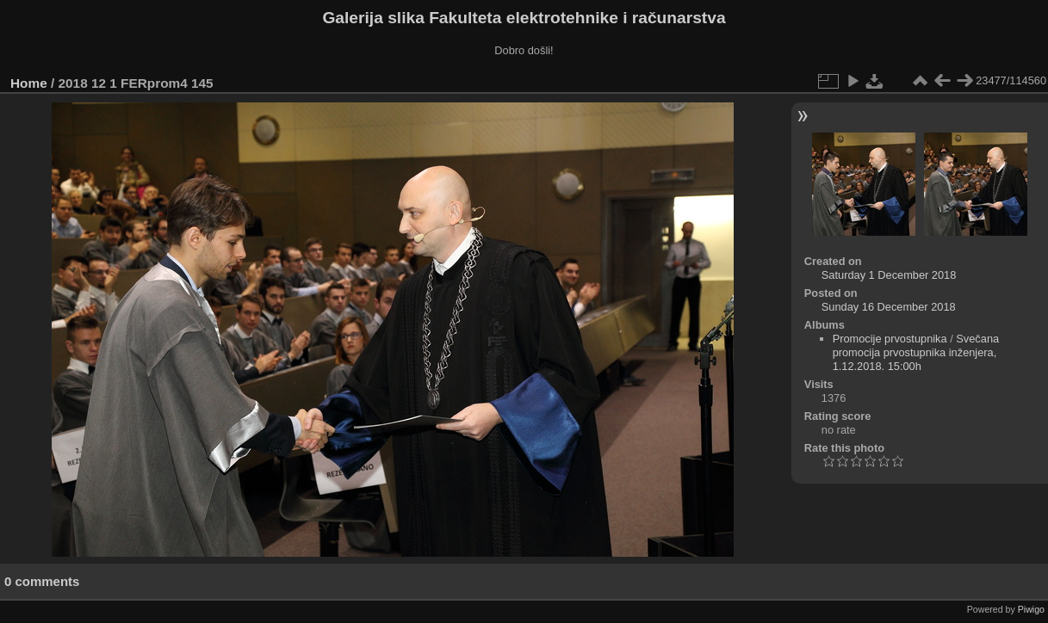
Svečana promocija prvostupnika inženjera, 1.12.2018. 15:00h (916, 352)
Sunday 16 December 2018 (889, 306)
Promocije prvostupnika (890, 338)
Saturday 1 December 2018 (889, 274)
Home (28, 83)
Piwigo (1031, 609)
